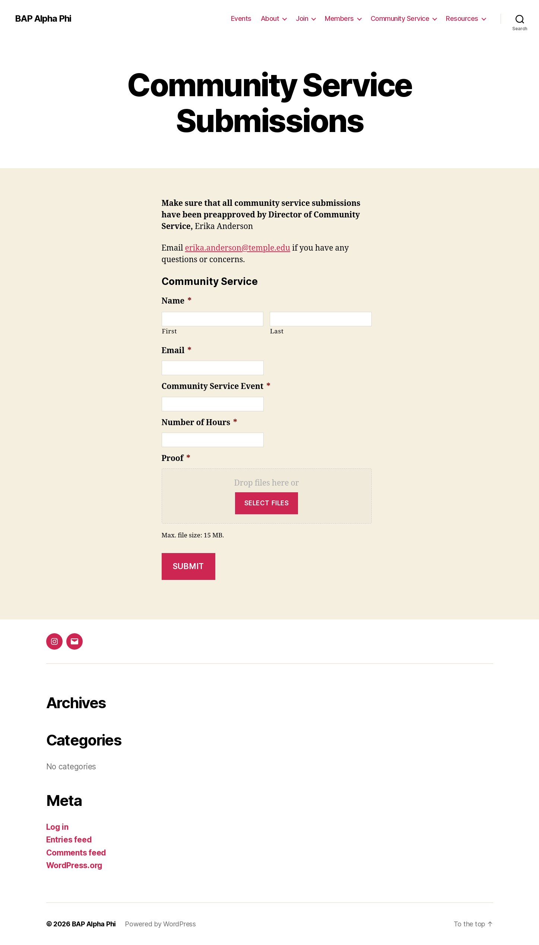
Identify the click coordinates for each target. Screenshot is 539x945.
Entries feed (69, 839)
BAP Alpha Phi (43, 18)
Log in (57, 827)
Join (302, 18)
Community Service (400, 18)
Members (339, 18)
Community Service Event (216, 387)
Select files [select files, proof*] (266, 503)
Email (176, 351)
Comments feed (76, 852)
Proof (176, 458)
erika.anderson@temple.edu (237, 248)
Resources (462, 18)
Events (241, 18)
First (169, 331)
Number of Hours (199, 423)
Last (277, 331)
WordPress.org (74, 865)
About (270, 18)
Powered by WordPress (160, 924)
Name (176, 301)
